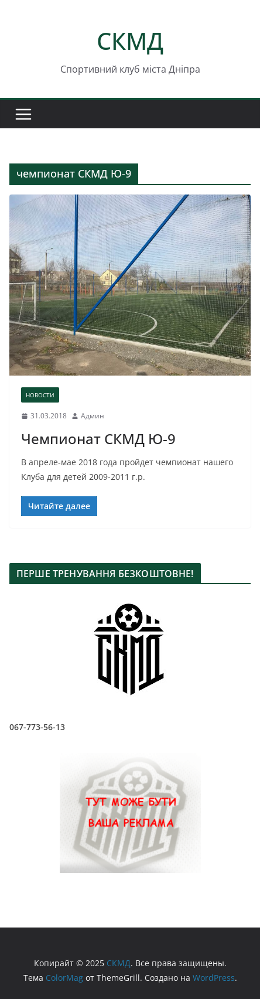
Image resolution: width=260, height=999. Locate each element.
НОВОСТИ (40, 395)
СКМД (130, 41)
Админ (92, 416)
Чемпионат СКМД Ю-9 (98, 438)
